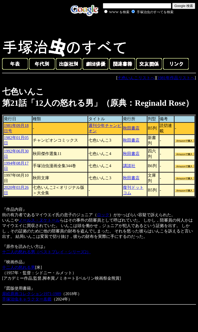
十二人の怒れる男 (18, 267)
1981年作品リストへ (176, 78)
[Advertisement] (133, 27)
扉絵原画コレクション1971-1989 (31, 293)
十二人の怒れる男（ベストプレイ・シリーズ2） (46, 252)
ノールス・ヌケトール (39, 220)
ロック (103, 215)
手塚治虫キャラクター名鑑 (27, 299)
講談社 (129, 166)
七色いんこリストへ (136, 78)
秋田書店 (131, 128)
